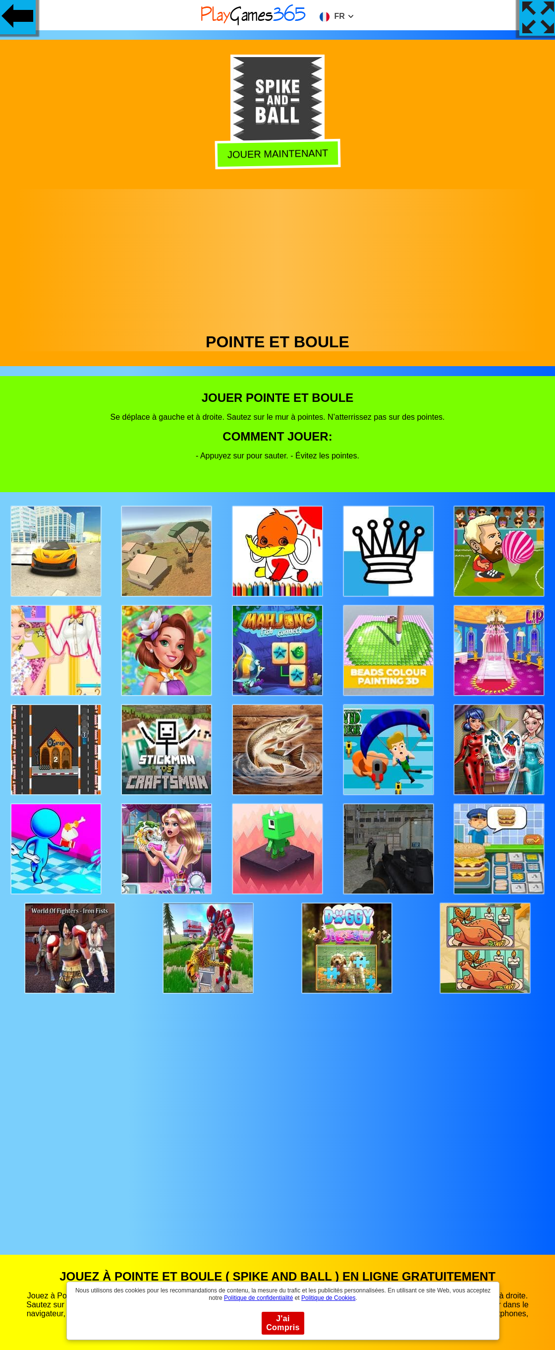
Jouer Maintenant (277, 154)
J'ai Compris (283, 1323)
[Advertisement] (278, 258)
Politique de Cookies (328, 1297)
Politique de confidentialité (258, 1297)
